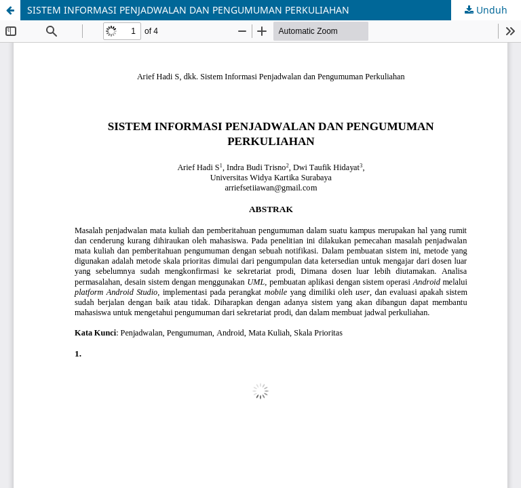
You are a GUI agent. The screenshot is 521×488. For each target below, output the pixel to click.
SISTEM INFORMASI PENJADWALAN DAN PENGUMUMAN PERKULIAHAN (188, 9)
